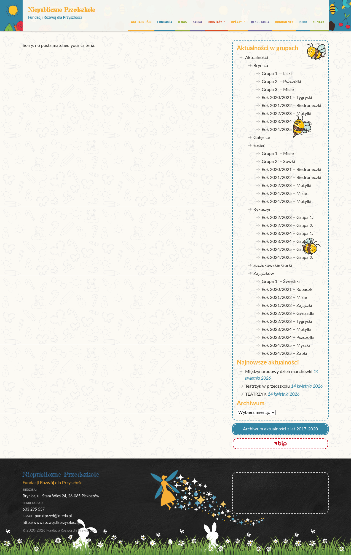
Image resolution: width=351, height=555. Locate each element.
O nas (182, 21)
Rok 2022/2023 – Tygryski (287, 321)
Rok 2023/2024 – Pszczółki (288, 337)
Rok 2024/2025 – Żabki (284, 129)
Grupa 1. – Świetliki (281, 281)
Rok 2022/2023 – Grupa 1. (287, 217)
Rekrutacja (260, 21)
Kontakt (319, 21)
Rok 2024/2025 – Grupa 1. (287, 249)
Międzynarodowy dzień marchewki (278, 371)
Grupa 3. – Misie (278, 89)
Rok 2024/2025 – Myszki (286, 345)
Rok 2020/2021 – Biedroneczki (291, 169)
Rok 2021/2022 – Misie (284, 297)
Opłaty (237, 21)
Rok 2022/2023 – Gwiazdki (288, 313)
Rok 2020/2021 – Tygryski (287, 97)
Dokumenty (284, 21)
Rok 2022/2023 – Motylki (286, 113)
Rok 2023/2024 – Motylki (286, 329)
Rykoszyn (262, 209)
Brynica (260, 65)
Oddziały (215, 21)
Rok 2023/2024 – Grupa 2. (287, 241)
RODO (303, 21)
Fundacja (164, 21)
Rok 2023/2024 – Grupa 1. (287, 233)
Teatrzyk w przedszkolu (267, 386)
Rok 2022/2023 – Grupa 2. (287, 225)
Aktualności (141, 21)
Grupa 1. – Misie (278, 153)
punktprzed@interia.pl (53, 516)
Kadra (197, 21)
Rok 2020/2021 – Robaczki (288, 289)
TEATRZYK (256, 394)
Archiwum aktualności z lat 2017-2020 (280, 429)
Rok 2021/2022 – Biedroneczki (291, 105)
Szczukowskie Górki (272, 265)
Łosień (259, 145)
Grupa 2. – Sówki (278, 161)
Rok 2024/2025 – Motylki (286, 201)
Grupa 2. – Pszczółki (281, 81)
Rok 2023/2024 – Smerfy (286, 121)
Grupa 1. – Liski (277, 73)
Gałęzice (261, 137)
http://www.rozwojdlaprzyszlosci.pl (52, 523)
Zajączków (263, 273)
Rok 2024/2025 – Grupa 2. (287, 257)
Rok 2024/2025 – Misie (284, 193)
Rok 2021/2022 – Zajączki (287, 305)
